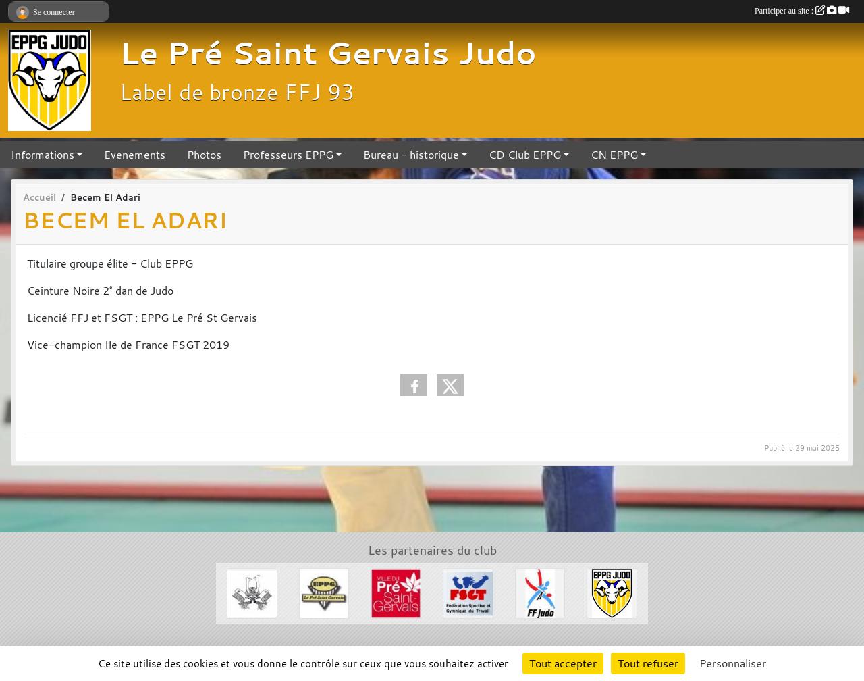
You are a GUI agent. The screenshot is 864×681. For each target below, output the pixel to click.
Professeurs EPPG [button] (288, 154)
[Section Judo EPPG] (612, 591)
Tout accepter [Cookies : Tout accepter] (563, 663)
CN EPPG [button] (614, 154)
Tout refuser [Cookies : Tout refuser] (648, 663)
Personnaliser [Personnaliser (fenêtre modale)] (732, 663)
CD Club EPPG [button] (525, 154)
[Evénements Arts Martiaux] (252, 591)
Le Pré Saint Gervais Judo (328, 53)
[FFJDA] (540, 591)
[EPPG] (324, 591)
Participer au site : (802, 11)
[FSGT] (468, 591)
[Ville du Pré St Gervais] (396, 591)
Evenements (134, 154)
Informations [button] (42, 154)
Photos (204, 154)
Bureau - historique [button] (411, 154)
